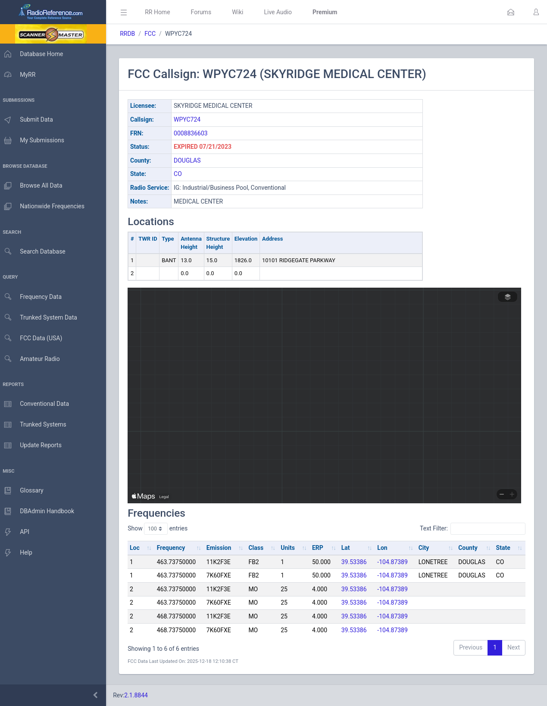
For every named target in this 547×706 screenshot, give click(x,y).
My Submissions (34, 140)
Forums (205, 12)
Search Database (35, 251)
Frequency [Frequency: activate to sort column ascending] (175, 547)
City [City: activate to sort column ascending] (424, 547)
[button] (511, 12)
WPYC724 (191, 119)
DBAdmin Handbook (39, 511)
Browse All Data (33, 186)
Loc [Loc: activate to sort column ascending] (139, 547)
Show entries (162, 529)
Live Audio (282, 12)
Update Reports (33, 445)
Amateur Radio (32, 359)
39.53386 (356, 562)
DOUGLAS (191, 160)
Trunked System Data (40, 317)
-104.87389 (394, 562)
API (17, 532)
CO (182, 173)
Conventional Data (36, 404)
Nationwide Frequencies (44, 206)
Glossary (23, 491)
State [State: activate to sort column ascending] (503, 547)
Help (18, 553)
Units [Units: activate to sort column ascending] (290, 547)
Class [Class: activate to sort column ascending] (259, 547)
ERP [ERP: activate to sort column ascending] (319, 547)
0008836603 (195, 133)
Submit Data (28, 120)
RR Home (161, 12)
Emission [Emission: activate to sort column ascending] (222, 547)
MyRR (20, 74)
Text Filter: (472, 529)
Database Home (33, 54)
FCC (154, 33)
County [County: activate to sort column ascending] (468, 547)
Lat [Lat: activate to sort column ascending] (347, 547)
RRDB (131, 33)
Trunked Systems (35, 425)
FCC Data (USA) (33, 338)
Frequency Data (33, 297)
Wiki (241, 12)
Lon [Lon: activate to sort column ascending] (384, 547)
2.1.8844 (140, 695)
